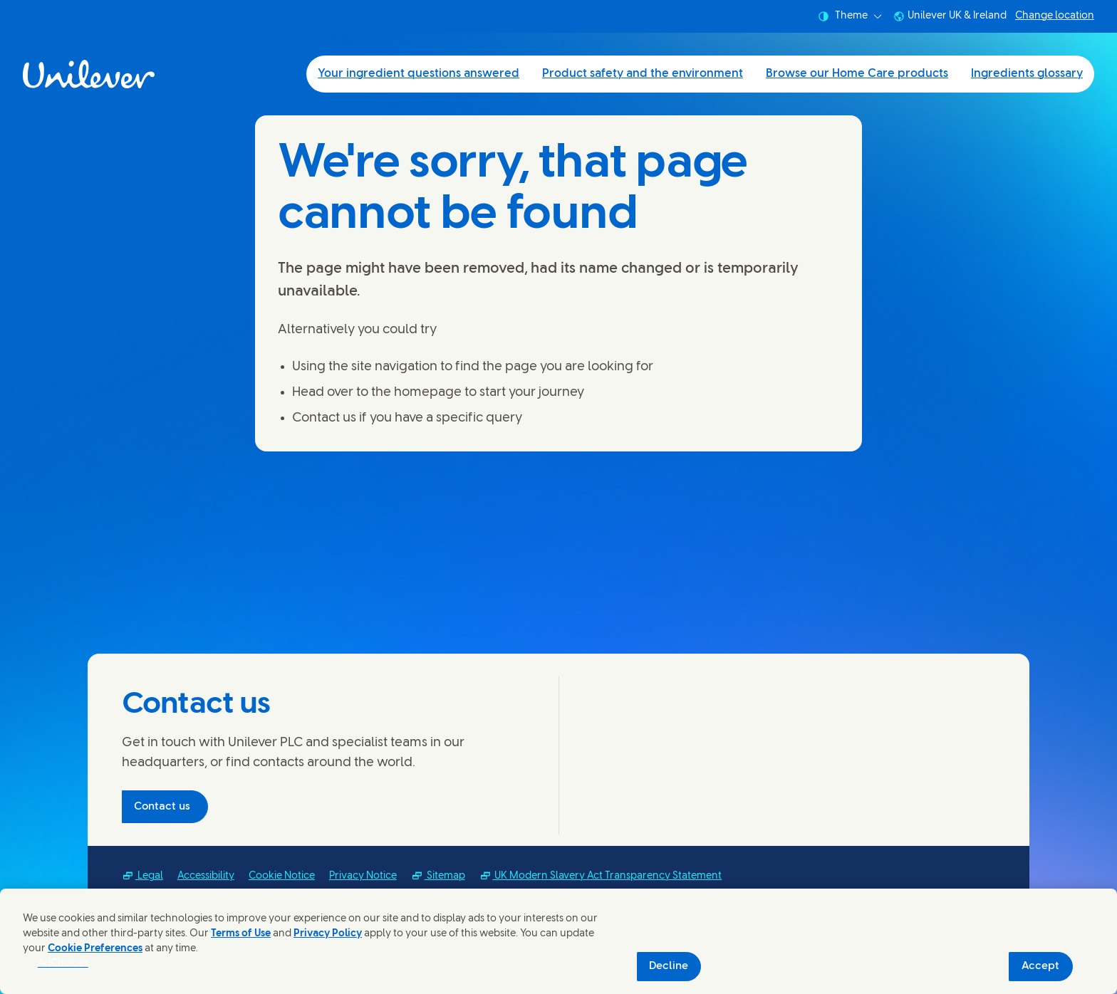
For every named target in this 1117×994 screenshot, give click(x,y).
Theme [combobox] (850, 16)
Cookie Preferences (95, 948)
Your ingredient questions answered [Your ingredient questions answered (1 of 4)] (418, 74)
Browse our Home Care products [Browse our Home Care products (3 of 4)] (857, 74)
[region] (558, 941)
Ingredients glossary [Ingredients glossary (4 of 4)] (1027, 74)
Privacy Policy (327, 933)
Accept (1040, 966)
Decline (668, 966)
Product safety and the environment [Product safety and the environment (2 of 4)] (642, 74)
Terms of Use (241, 933)
